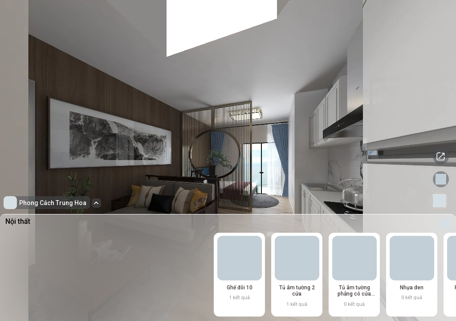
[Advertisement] (96, 234)
